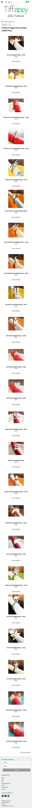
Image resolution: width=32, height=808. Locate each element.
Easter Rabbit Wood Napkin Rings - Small (16, 273)
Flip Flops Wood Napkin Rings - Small (16, 304)
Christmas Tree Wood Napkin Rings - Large (16, 117)
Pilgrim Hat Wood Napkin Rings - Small (16, 491)
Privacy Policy (5, 787)
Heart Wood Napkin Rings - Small (16, 398)
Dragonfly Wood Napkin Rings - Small (16, 179)
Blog (3, 779)
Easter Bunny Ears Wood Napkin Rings (16, 211)
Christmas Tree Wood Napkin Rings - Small (16, 148)
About (3, 778)
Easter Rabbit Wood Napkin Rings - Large (16, 242)
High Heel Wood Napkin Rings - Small (16, 429)
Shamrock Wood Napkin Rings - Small (16, 585)
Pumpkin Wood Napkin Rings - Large (16, 523)
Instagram (3, 796)
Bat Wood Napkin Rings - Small (16, 55)
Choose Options (16, 61)
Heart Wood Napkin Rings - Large (16, 367)
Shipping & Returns (6, 783)
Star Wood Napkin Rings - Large (16, 647)
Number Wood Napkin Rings (16, 460)
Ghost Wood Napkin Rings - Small (16, 335)
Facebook (5, 796)
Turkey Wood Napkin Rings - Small (16, 741)
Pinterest (8, 796)
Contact (3, 789)
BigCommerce (10, 806)
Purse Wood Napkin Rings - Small (16, 554)
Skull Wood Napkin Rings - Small (16, 616)
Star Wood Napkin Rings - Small (16, 679)
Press (3, 785)
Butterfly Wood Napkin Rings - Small (16, 86)
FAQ (3, 781)
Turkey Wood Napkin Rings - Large (16, 710)
